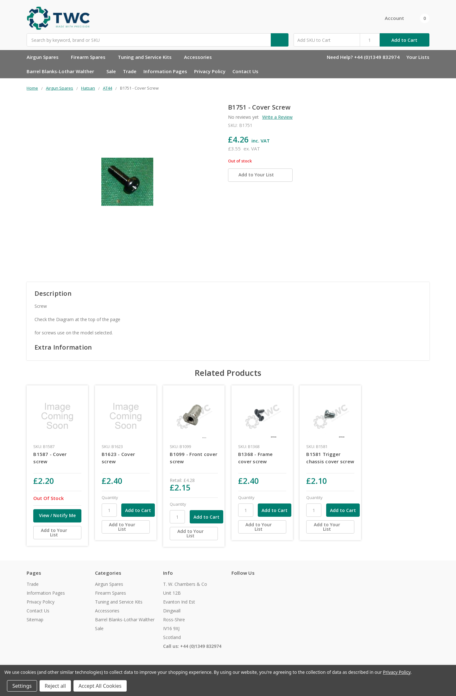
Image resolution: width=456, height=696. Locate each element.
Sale (111, 71)
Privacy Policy (209, 71)
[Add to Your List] (57, 532)
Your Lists (417, 57)
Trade (129, 71)
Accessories (200, 57)
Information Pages (165, 71)
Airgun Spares (45, 57)
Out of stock (240, 161)
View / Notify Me (57, 515)
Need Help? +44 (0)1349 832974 (363, 57)
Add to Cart (404, 40)
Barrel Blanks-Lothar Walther (63, 71)
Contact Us (245, 71)
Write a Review (277, 117)
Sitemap (35, 620)
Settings (22, 685)
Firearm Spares (91, 57)
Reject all (55, 685)
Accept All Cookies (100, 685)
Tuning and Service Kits (147, 57)
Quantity (110, 497)
